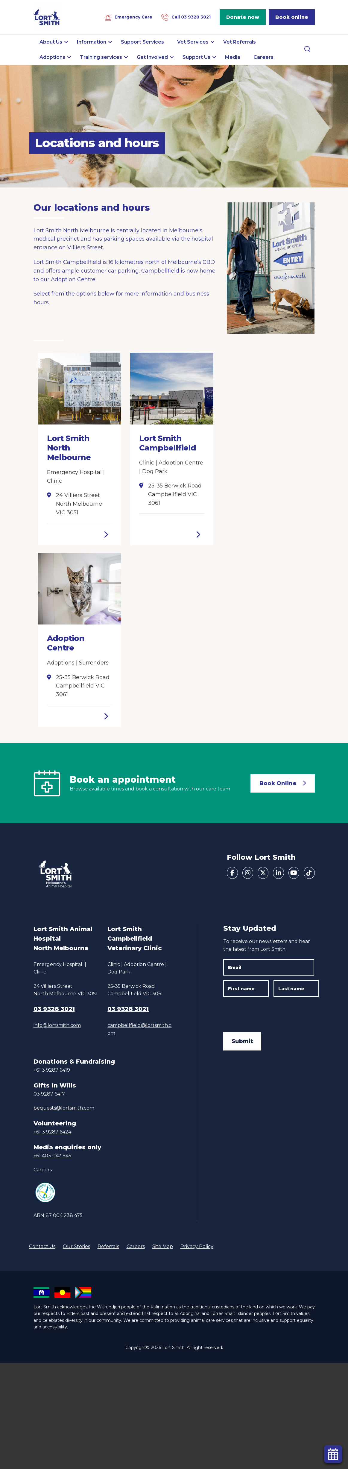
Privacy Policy (196, 1246)
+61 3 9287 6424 (52, 1132)
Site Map (162, 1246)
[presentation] (268, 1013)
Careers (43, 1170)
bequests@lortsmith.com (64, 1108)
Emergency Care (133, 17)
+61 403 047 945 (52, 1156)
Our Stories (76, 1246)
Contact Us (42, 1246)
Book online (291, 17)
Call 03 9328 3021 (191, 17)
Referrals (108, 1246)
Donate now (242, 17)
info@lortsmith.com (57, 1025)
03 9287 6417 (49, 1094)
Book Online (278, 783)
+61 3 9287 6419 (52, 1070)
